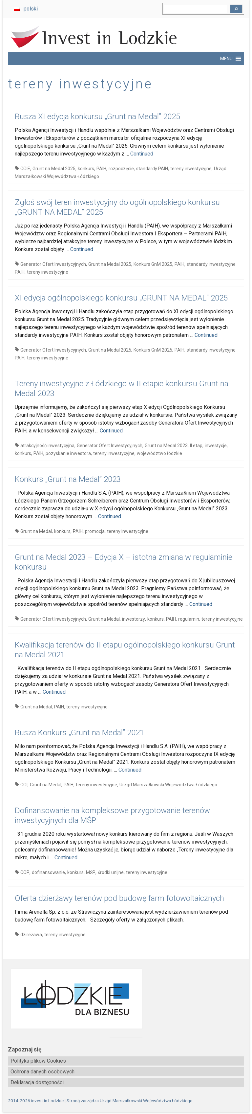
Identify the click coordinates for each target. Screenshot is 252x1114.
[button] (226, 58)
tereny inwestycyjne (191, 168)
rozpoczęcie (121, 168)
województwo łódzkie (159, 453)
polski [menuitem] (31, 9)
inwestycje (216, 445)
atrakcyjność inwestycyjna (47, 445)
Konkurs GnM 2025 (153, 264)
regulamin (188, 619)
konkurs (86, 168)
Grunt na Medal (36, 531)
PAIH (101, 168)
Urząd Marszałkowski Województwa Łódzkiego (168, 784)
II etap (196, 445)
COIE (25, 168)
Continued (141, 154)
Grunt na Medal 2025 (53, 168)
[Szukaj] (236, 9)
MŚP (90, 872)
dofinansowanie (48, 872)
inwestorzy (133, 619)
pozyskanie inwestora (68, 453)
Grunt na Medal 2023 (166, 445)
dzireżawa (31, 934)
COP (25, 872)
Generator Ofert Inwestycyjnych (53, 264)
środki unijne (111, 872)
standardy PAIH (152, 168)
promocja (95, 531)
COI (24, 784)
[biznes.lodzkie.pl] (126, 999)
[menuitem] (25, 8)
